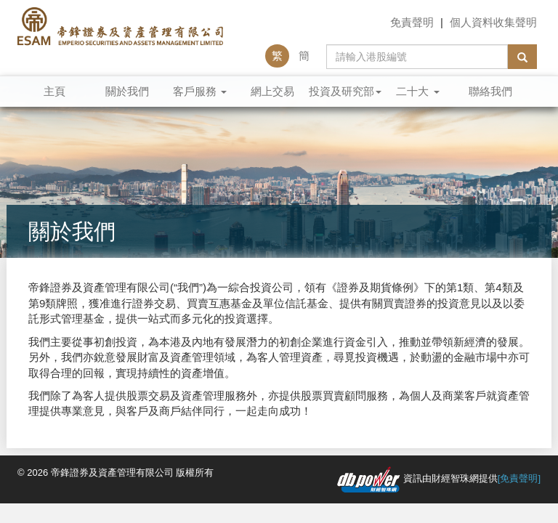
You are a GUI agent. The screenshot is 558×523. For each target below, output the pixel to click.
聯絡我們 (490, 91)
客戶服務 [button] (200, 91)
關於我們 (127, 91)
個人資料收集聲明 (493, 22)
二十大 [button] (417, 91)
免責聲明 (412, 22)
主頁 (54, 91)
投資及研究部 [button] (345, 91)
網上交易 (272, 91)
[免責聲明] (519, 478)
